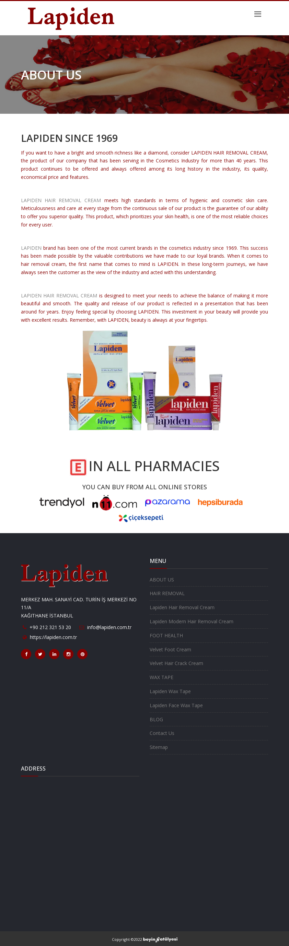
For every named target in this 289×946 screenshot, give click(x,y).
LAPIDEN (31, 248)
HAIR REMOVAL (167, 593)
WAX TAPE (161, 677)
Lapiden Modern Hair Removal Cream (191, 621)
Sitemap (159, 747)
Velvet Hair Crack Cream (176, 663)
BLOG (156, 719)
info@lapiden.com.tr (109, 627)
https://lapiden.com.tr (53, 637)
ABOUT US (162, 579)
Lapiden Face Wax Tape (176, 705)
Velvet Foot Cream (170, 649)
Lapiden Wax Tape (170, 691)
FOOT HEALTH (166, 635)
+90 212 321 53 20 (50, 627)
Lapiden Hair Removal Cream (182, 607)
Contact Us (162, 733)
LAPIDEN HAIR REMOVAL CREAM (61, 200)
